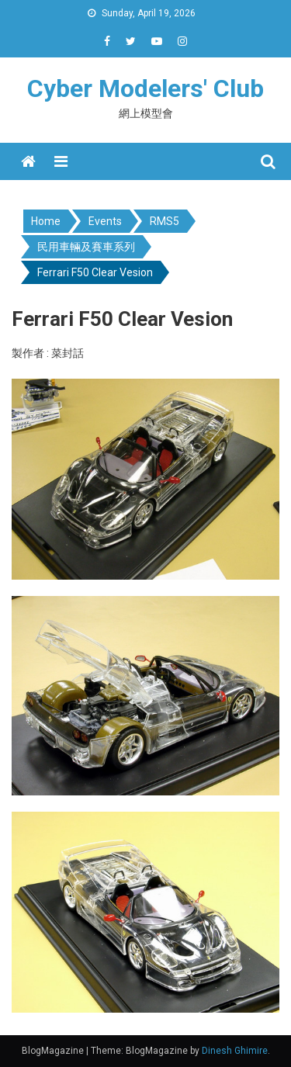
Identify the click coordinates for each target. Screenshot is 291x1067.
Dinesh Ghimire (235, 1050)
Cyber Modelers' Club (145, 88)
